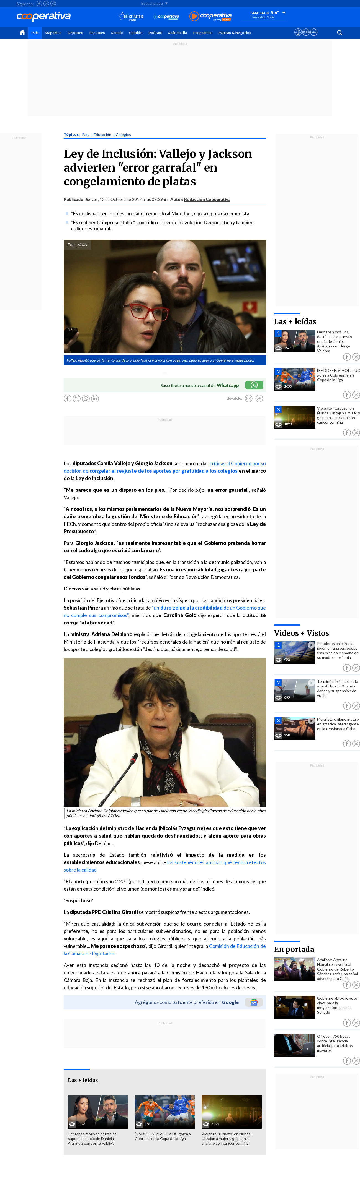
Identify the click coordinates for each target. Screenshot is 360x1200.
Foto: (72, 244)
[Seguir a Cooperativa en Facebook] (39, 3)
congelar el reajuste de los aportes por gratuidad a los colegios (164, 471)
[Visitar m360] (306, 37)
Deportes (75, 33)
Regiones (97, 33)
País (35, 33)
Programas (202, 33)
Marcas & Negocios (234, 33)
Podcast (155, 33)
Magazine (53, 33)
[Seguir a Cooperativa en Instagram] (53, 3)
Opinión (135, 33)
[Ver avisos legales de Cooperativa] (298, 37)
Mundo (117, 33)
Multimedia (177, 33)
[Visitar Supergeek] (314, 37)
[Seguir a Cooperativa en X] (46, 3)
